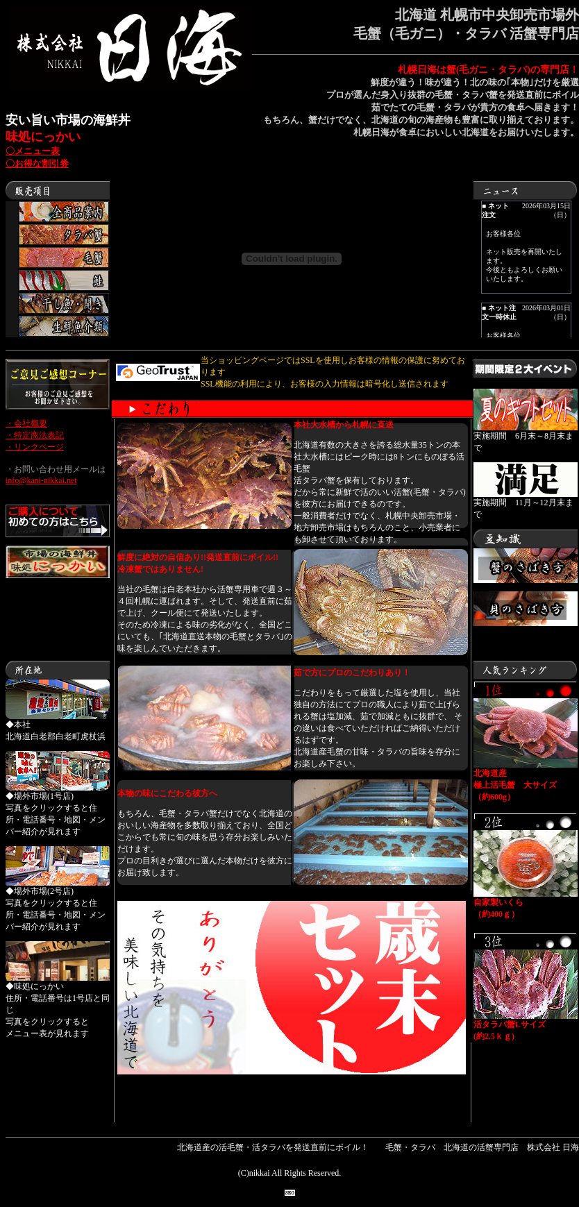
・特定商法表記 (35, 435)
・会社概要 (26, 423)
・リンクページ (35, 447)
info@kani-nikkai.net (41, 480)
